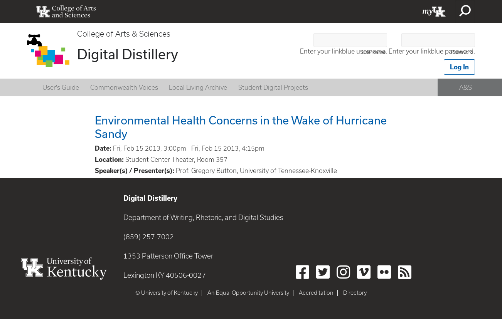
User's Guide (60, 87)
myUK (434, 11)
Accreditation (316, 293)
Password (462, 52)
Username (374, 52)
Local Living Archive (198, 87)
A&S (465, 87)
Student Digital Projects (273, 87)
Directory (355, 293)
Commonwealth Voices (124, 87)
